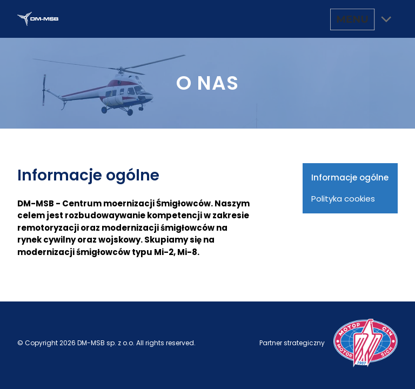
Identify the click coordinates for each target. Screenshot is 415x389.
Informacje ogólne (350, 177)
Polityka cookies (343, 198)
